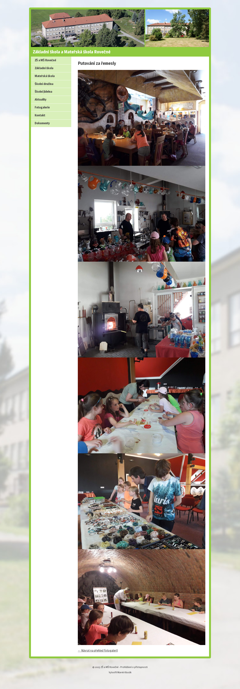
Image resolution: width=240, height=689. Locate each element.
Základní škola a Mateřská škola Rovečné (71, 52)
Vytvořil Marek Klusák (120, 672)
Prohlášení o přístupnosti (134, 667)
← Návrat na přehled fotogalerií (98, 650)
